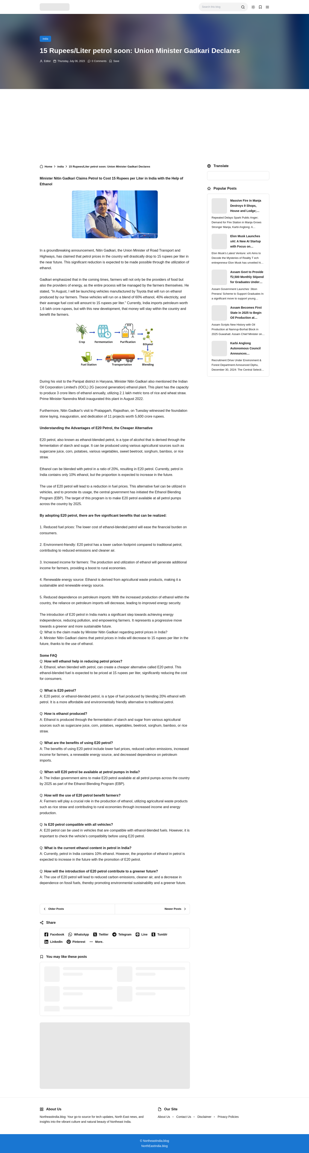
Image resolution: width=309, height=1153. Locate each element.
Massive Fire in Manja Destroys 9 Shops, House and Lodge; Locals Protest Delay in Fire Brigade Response (246, 206)
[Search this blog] (220, 7)
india (45, 38)
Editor (47, 61)
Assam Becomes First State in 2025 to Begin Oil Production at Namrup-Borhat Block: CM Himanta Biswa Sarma (246, 313)
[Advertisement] (154, 125)
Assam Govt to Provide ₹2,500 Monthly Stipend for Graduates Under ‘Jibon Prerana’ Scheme (247, 277)
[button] (267, 7)
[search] (243, 7)
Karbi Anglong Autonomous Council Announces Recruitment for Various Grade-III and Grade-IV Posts (247, 348)
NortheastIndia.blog (156, 1140)
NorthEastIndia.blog (154, 1146)
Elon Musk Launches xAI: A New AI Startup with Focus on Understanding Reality (246, 241)
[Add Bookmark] (114, 61)
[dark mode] (253, 7)
